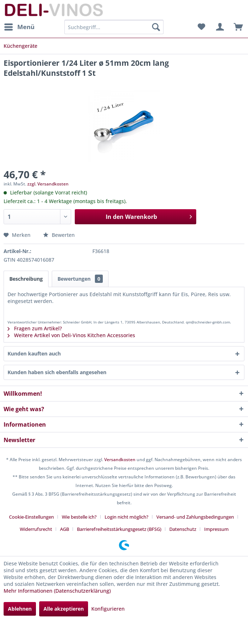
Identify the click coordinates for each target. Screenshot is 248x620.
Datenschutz (182, 529)
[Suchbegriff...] (114, 27)
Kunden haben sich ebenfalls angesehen (57, 372)
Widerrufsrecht (36, 529)
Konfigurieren (108, 608)
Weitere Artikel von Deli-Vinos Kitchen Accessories (71, 335)
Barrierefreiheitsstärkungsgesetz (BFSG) (119, 529)
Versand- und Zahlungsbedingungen (195, 517)
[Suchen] (156, 27)
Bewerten (59, 234)
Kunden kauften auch (34, 353)
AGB (64, 529)
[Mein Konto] (219, 27)
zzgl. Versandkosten (48, 184)
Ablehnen (20, 608)
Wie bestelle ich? (79, 517)
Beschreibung (26, 278)
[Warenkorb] (236, 27)
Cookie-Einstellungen (31, 517)
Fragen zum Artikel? (35, 328)
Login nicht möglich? (126, 517)
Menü (19, 26)
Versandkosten (120, 459)
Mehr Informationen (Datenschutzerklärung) (57, 590)
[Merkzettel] (201, 27)
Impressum (216, 529)
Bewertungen (80, 279)
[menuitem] (19, 27)
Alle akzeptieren (63, 608)
